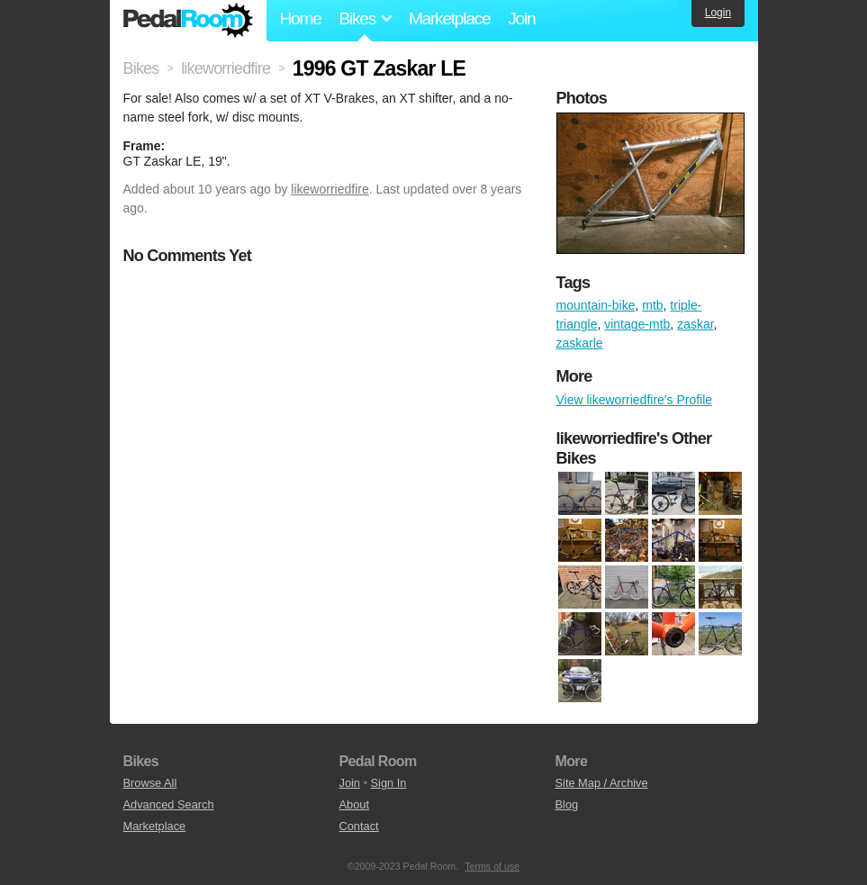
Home (300, 18)
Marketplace (449, 18)
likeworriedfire (329, 189)
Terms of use (492, 866)
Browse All (150, 783)
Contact (359, 826)
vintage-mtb (637, 324)
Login (718, 12)
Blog (567, 804)
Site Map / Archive (601, 783)
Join (521, 18)
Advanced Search (168, 804)
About (354, 804)
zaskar (695, 324)
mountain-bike (596, 305)
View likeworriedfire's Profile (634, 400)
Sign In (389, 783)
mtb (652, 305)
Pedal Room (188, 21)
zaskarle (579, 343)
